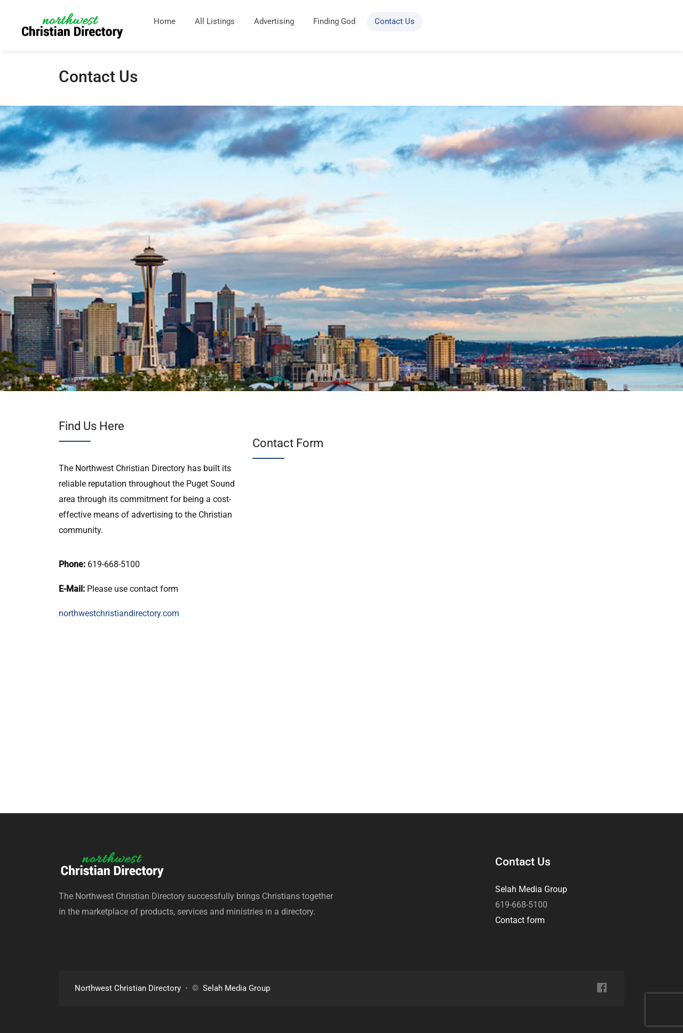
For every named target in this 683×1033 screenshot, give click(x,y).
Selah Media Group (531, 889)
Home (165, 21)
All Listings (215, 21)
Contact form (520, 920)
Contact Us (395, 21)
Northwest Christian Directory (128, 988)
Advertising (274, 21)
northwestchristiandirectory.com (119, 613)
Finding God (334, 21)
